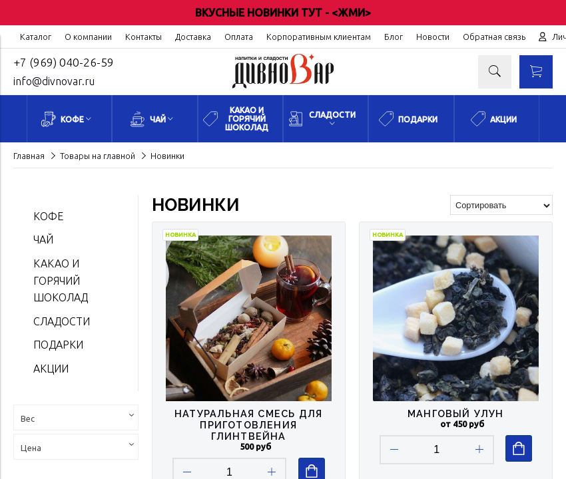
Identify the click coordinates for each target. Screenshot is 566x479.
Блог (393, 36)
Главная (29, 155)
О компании (88, 36)
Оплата (238, 36)
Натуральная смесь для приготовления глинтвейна (248, 425)
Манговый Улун (456, 413)
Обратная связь (494, 36)
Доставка (193, 36)
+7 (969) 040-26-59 (63, 62)
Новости (432, 36)
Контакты (143, 36)
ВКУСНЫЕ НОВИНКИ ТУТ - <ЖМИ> (283, 13)
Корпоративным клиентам (318, 36)
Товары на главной (97, 155)
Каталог (35, 36)
